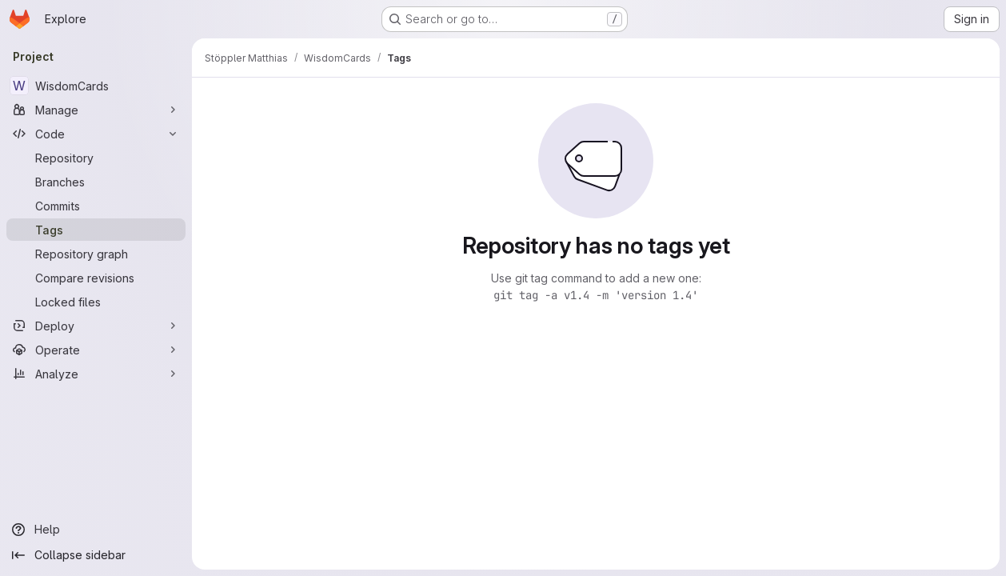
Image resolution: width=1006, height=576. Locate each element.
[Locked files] (96, 301)
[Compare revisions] (96, 277)
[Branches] (96, 181)
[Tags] (96, 229)
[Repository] (96, 157)
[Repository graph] (96, 253)
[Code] (96, 133)
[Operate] (96, 349)
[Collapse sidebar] (96, 555)
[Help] (96, 529)
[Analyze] (96, 373)
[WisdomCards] (96, 85)
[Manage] (96, 109)
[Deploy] (96, 325)
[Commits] (96, 205)
